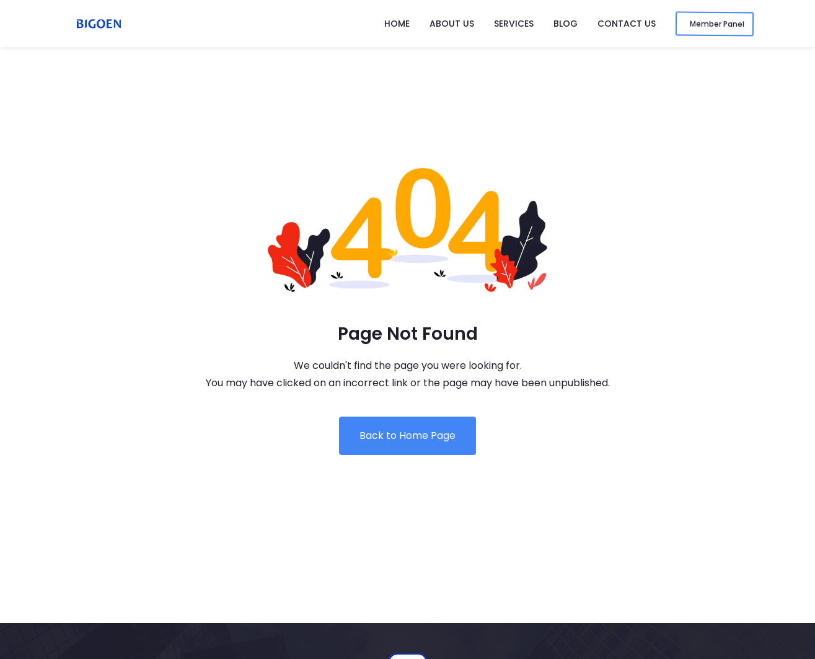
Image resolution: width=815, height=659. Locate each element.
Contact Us (626, 23)
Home (397, 23)
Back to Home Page (407, 435)
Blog (565, 23)
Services (514, 23)
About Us (452, 23)
